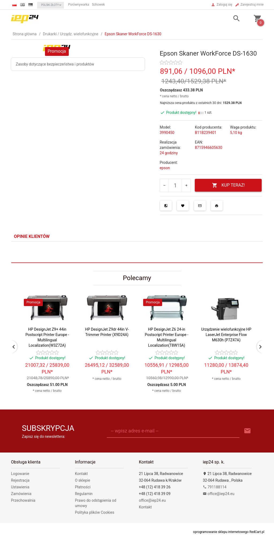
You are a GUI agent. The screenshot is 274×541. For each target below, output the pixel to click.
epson (165, 168)
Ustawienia (20, 487)
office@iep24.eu (152, 500)
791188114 (214, 487)
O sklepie (82, 480)
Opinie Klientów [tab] (32, 236)
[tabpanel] (137, 252)
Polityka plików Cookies (94, 512)
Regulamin (84, 494)
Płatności (83, 487)
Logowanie (20, 474)
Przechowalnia (23, 500)
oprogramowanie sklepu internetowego (221, 532)
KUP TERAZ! (228, 185)
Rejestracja (20, 480)
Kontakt (81, 474)
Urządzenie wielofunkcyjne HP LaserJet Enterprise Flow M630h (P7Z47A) (226, 334)
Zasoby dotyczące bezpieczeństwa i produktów (55, 64)
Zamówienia (21, 494)
